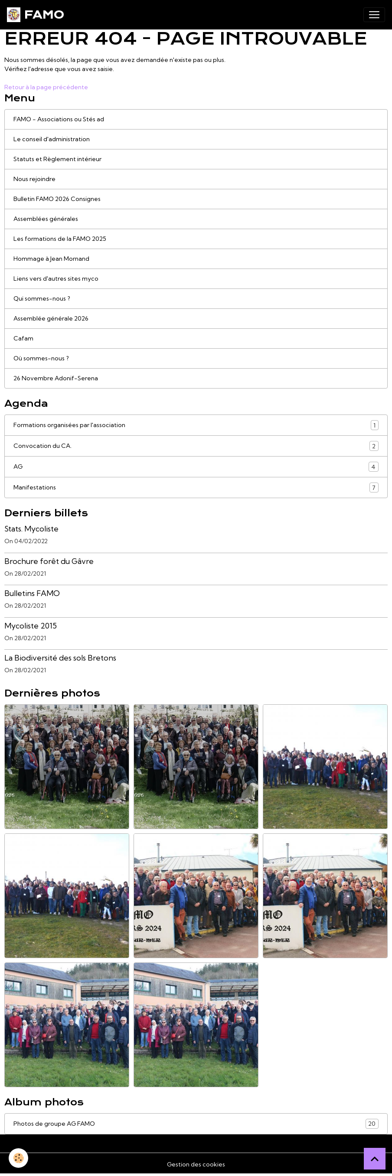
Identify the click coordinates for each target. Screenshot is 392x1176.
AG (196, 467)
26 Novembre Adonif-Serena (55, 378)
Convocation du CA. (196, 446)
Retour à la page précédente (46, 87)
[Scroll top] (374, 1159)
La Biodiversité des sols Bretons (60, 657)
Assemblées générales (45, 219)
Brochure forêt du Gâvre (49, 561)
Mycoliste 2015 (30, 625)
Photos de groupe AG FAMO (196, 1124)
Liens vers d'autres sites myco (55, 278)
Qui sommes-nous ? (41, 298)
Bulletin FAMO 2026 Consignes (57, 199)
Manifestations (196, 487)
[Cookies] (18, 1158)
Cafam (23, 338)
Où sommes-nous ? (41, 358)
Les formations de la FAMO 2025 (59, 239)
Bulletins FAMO (32, 593)
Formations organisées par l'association (196, 425)
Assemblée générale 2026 (50, 318)
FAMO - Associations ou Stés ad (58, 119)
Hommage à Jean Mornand (51, 258)
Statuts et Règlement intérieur (57, 159)
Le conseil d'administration (51, 139)
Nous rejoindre (34, 179)
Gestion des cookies (196, 1164)
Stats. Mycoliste (31, 528)
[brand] (35, 15)
